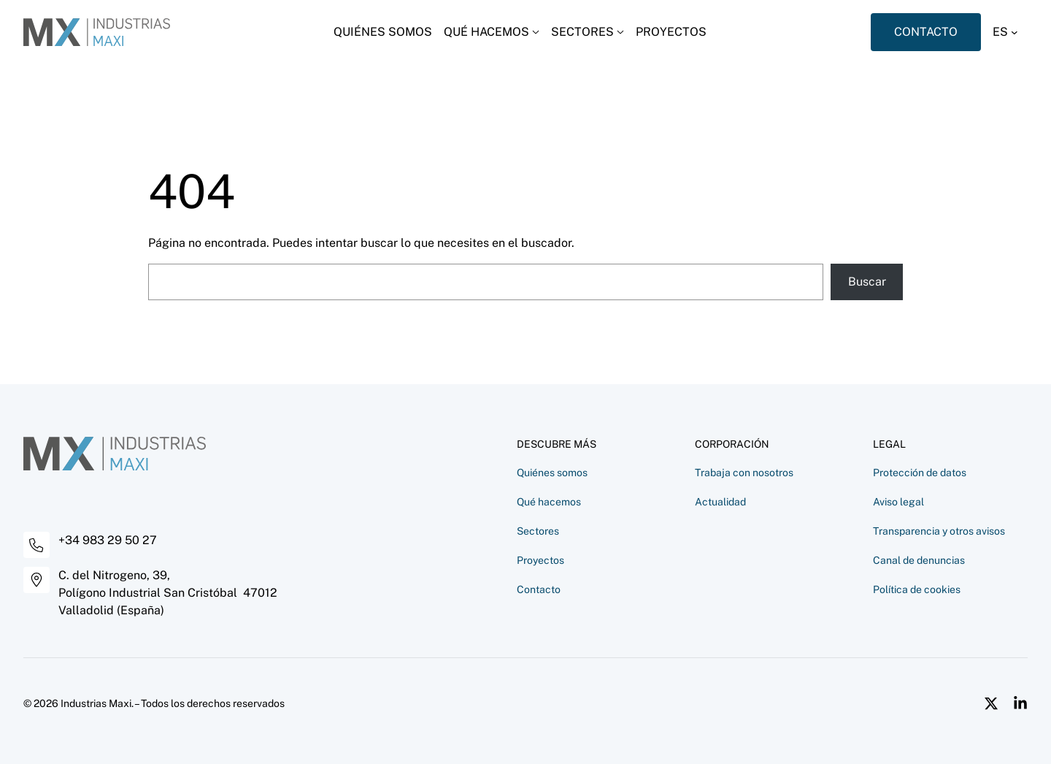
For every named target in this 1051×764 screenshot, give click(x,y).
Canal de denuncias (919, 560)
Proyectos (540, 560)
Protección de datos (919, 472)
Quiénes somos (552, 472)
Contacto (539, 589)
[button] (1010, 32)
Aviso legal (898, 502)
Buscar (867, 282)
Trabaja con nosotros (744, 472)
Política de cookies (916, 589)
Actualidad (720, 502)
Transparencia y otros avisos (939, 531)
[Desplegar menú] (491, 32)
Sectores (538, 531)
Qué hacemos (549, 502)
